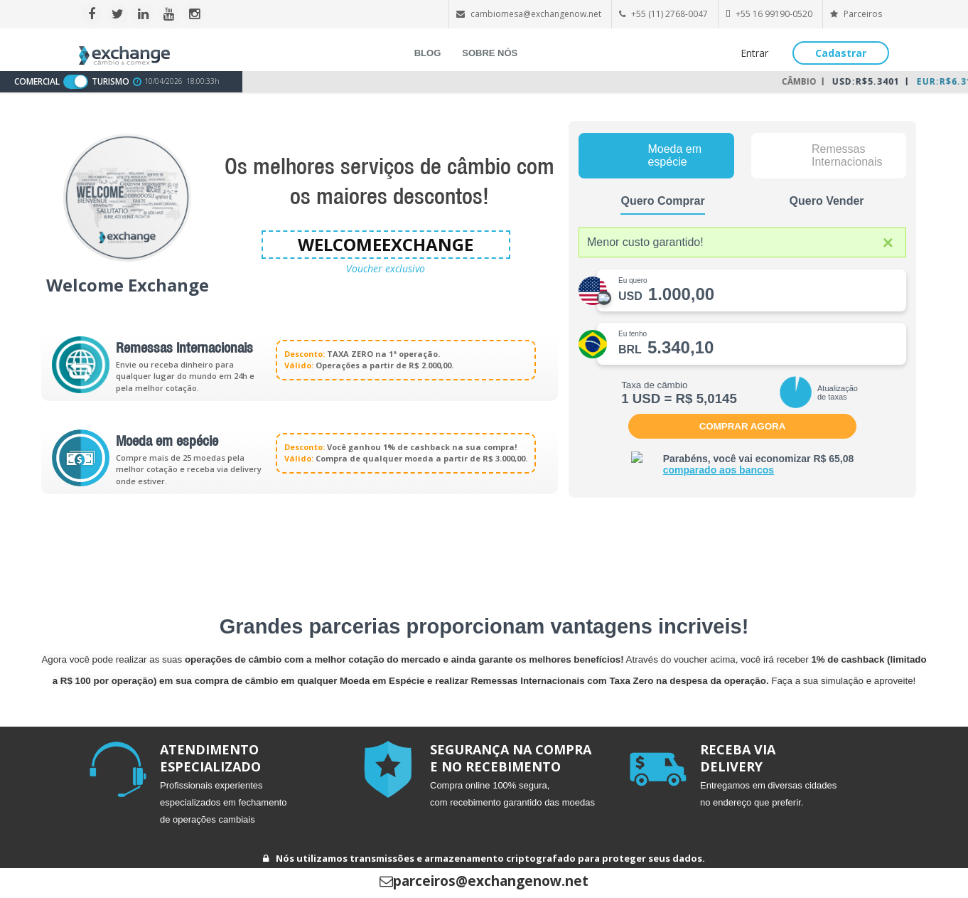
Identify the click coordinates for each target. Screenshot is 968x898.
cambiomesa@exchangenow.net (535, 14)
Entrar (754, 53)
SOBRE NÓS (489, 53)
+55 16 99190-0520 (774, 14)
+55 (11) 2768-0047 (669, 14)
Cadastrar (840, 53)
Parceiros (856, 14)
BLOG (427, 53)
